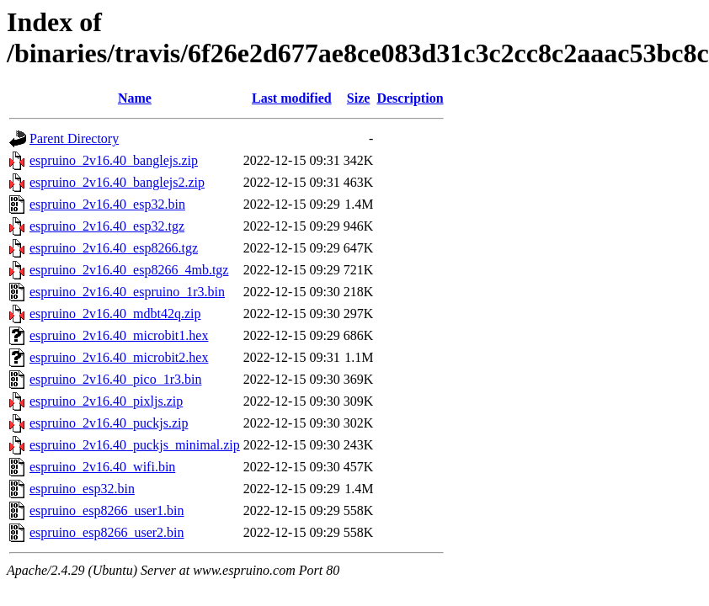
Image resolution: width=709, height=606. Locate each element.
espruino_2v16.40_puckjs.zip (108, 423)
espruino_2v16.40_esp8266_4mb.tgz (128, 270)
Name (135, 98)
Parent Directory (74, 138)
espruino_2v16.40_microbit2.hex (118, 357)
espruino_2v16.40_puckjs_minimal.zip (134, 445)
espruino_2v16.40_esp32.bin (107, 204)
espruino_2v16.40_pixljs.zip (106, 401)
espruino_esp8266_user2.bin (106, 532)
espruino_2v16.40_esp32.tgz (106, 226)
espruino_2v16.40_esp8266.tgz (113, 248)
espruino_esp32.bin (82, 488)
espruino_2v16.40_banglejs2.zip (117, 182)
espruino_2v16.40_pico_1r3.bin (115, 379)
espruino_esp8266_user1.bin (106, 510)
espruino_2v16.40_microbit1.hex (118, 335)
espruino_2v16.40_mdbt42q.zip (115, 313)
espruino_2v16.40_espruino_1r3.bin (127, 291)
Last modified (292, 98)
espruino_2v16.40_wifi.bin (102, 467)
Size (358, 98)
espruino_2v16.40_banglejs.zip (113, 160)
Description (409, 98)
